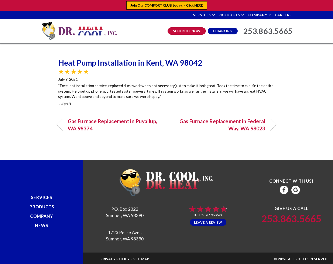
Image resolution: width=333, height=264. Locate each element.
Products (229, 15)
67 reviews (214, 215)
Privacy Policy (115, 259)
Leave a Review (208, 222)
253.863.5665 (291, 218)
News (41, 225)
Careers (283, 15)
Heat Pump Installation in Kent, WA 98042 (130, 62)
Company (257, 15)
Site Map (141, 259)
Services (202, 15)
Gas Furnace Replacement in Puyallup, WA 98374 (112, 124)
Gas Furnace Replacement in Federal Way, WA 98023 (219, 124)
